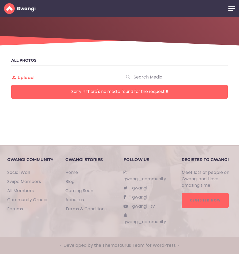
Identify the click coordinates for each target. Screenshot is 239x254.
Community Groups (27, 200)
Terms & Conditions (86, 209)
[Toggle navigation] (231, 8)
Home (71, 172)
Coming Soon (79, 191)
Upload (22, 77)
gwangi (135, 188)
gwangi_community (145, 176)
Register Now (205, 200)
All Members (20, 191)
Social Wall (18, 172)
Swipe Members (24, 181)
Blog (69, 181)
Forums (15, 209)
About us (74, 200)
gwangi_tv (139, 206)
